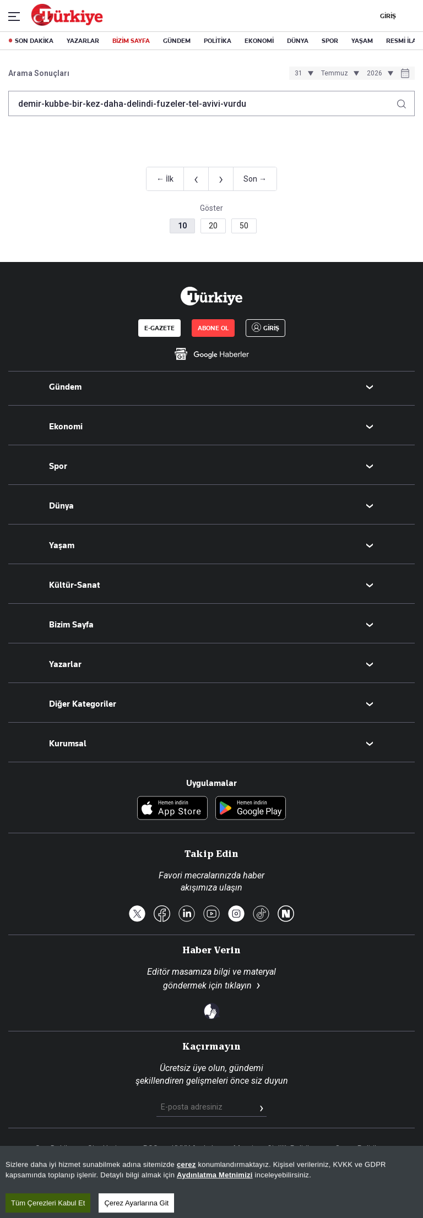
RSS (150, 1149)
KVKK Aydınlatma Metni (212, 1149)
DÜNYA (297, 40)
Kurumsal (67, 744)
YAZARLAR (83, 40)
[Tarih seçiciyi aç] (405, 74)
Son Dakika (54, 1149)
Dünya (61, 506)
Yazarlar (65, 664)
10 (182, 225)
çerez (186, 1200)
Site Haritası (108, 1149)
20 (213, 225)
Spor (58, 466)
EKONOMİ (259, 40)
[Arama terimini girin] (205, 103)
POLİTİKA (217, 40)
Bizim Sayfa (71, 625)
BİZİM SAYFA (131, 40)
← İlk (164, 178)
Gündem (65, 387)
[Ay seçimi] (338, 73)
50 (244, 225)
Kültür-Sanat (74, 585)
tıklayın (238, 985)
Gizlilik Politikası (294, 1149)
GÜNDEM (177, 40)
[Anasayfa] (211, 296)
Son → (255, 178)
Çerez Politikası (361, 1149)
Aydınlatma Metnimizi (215, 1210)
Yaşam (61, 545)
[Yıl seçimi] (378, 73)
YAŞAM (362, 40)
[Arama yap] (405, 101)
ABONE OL (213, 328)
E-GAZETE (159, 328)
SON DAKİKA (34, 40)
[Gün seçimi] (302, 73)
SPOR (330, 40)
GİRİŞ (387, 16)
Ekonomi (66, 427)
